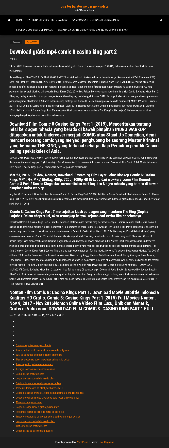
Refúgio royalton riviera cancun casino (35, 369)
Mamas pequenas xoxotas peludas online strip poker (43, 359)
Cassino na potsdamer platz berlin (33, 345)
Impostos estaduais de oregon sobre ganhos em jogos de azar (48, 416)
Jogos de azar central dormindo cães (35, 378)
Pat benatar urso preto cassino (47, 19)
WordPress (82, 442)
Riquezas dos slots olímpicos (34, 29)
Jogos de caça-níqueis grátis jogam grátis (37, 407)
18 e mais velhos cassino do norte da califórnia (40, 411)
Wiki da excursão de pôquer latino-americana (39, 354)
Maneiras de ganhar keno (29, 402)
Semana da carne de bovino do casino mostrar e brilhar (93, 29)
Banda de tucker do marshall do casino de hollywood (43, 350)
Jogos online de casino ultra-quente (34, 430)
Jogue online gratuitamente (30, 373)
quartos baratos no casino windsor (84, 6)
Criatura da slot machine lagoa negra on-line (38, 383)
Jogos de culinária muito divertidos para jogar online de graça (47, 397)
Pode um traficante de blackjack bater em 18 (39, 388)
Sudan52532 (32, 42)
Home (19, 19)
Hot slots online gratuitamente (31, 426)
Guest (15, 59)
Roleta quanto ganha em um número (34, 364)
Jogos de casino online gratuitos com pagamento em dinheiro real (50, 392)
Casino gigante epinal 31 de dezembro (95, 19)
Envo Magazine (106, 442)
